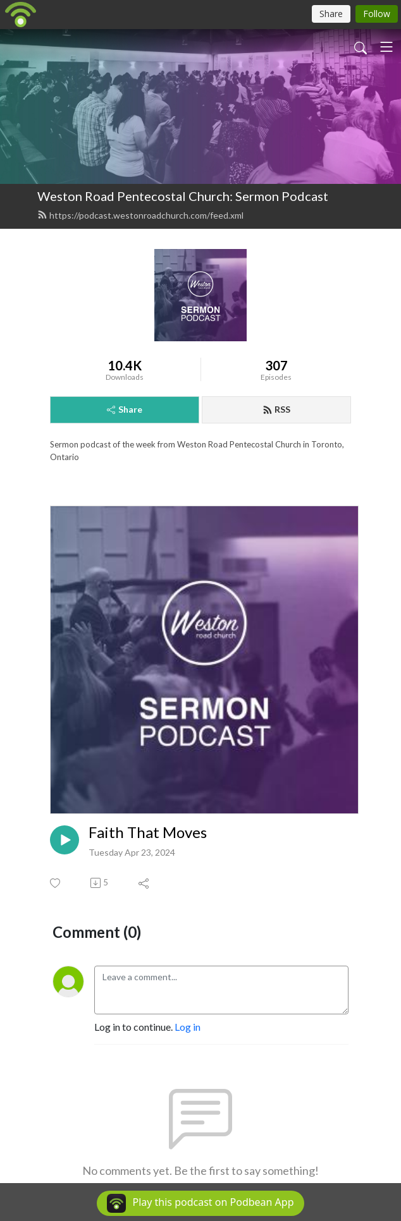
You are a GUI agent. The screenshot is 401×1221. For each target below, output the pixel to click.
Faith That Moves (148, 832)
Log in (187, 1027)
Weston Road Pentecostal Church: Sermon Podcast (182, 196)
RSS (276, 409)
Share (124, 409)
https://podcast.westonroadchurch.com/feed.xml (140, 215)
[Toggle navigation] (386, 47)
